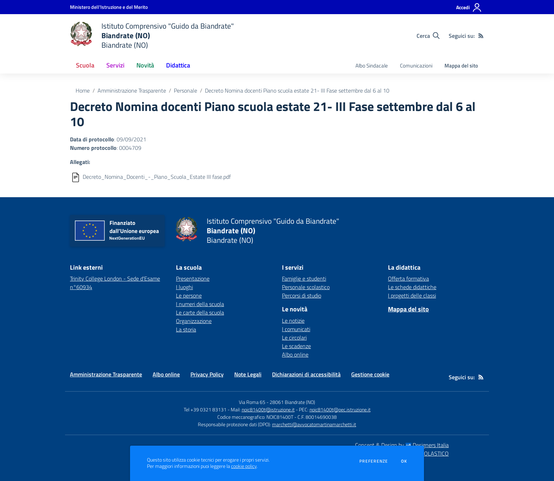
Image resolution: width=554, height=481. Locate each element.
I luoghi (184, 287)
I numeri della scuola (200, 304)
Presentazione (193, 278)
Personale (185, 90)
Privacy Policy (207, 374)
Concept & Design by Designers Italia (402, 445)
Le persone (189, 295)
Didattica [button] (178, 65)
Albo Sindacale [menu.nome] (371, 65)
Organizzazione (194, 321)
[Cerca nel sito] (428, 35)
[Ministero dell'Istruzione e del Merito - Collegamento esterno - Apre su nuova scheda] (109, 7)
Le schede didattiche (412, 287)
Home (83, 90)
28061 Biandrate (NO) (292, 402)
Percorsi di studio (301, 295)
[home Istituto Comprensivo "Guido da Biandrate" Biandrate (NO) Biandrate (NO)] (152, 35)
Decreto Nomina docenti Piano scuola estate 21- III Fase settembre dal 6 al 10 (297, 90)
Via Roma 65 (252, 402)
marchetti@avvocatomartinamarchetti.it (314, 424)
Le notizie (293, 320)
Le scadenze (296, 346)
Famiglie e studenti (304, 278)
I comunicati (296, 329)
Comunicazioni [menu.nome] (416, 65)
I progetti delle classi (412, 295)
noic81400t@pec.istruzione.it (340, 409)
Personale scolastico (306, 287)
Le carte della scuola (200, 312)
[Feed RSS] (481, 36)
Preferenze (373, 461)
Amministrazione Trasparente (132, 90)
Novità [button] (145, 65)
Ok (404, 461)
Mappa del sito (461, 65)
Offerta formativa (408, 278)
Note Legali (247, 374)
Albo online (295, 354)
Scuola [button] (85, 65)
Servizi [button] (115, 65)
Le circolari (294, 337)
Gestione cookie (370, 374)
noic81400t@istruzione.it (268, 409)
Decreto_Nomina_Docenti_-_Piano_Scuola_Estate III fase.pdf (157, 176)
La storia (186, 329)
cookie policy (244, 466)
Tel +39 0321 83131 (205, 409)
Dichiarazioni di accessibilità (306, 374)
